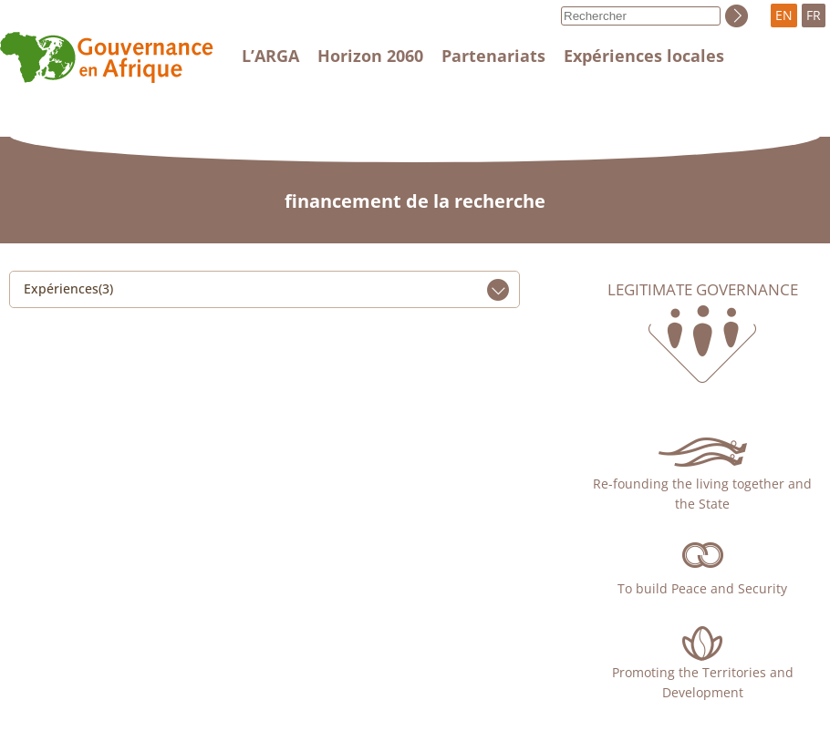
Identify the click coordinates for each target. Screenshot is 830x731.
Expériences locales (644, 56)
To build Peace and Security (702, 588)
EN (784, 15)
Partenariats (493, 56)
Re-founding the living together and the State (702, 493)
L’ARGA (270, 56)
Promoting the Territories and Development (703, 682)
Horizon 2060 (370, 56)
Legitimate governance (702, 290)
